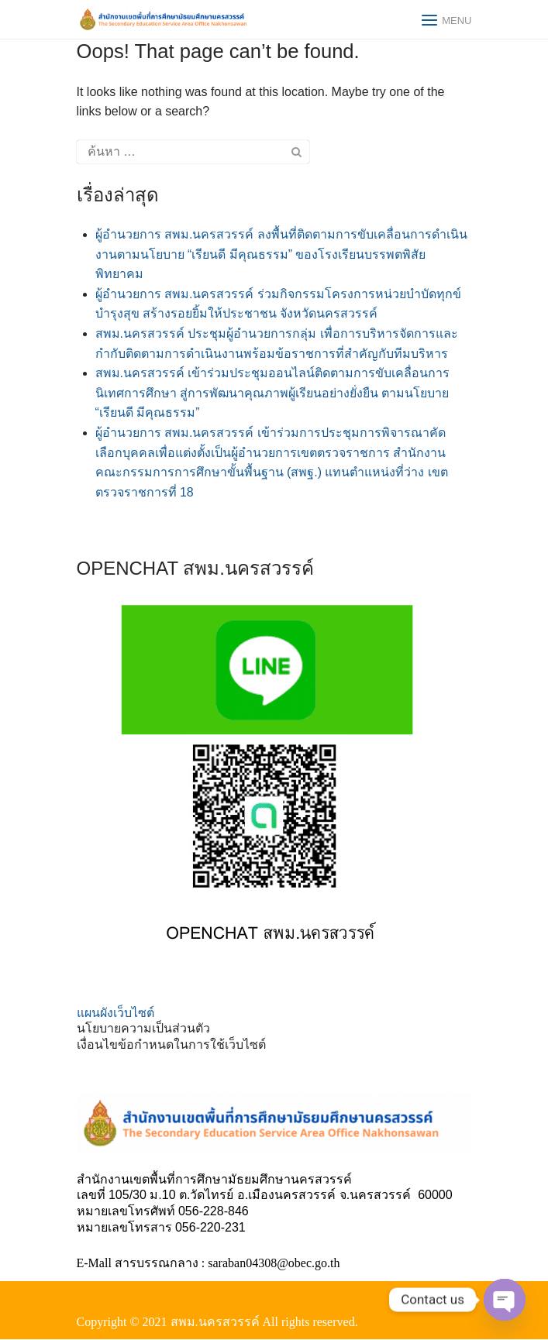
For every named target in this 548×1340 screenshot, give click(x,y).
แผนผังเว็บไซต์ (115, 1012)
